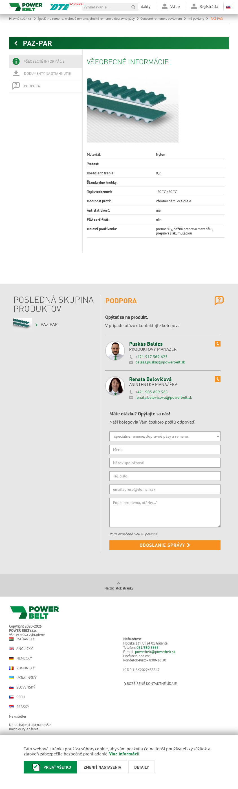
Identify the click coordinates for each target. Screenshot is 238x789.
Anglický (21, 648)
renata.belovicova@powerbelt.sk (163, 397)
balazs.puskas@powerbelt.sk (160, 362)
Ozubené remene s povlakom (163, 18)
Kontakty (143, 6)
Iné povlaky (198, 18)
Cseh (17, 697)
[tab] (45, 61)
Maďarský (22, 639)
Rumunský (22, 668)
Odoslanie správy (165, 545)
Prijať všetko (50, 767)
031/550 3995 (147, 647)
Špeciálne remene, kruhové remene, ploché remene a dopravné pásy (88, 18)
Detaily (141, 767)
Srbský (19, 707)
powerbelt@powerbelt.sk (155, 651)
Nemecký (20, 658)
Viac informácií (124, 754)
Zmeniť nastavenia (102, 767)
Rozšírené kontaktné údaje (150, 683)
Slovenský (22, 687)
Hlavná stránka (22, 18)
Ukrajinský (22, 678)
